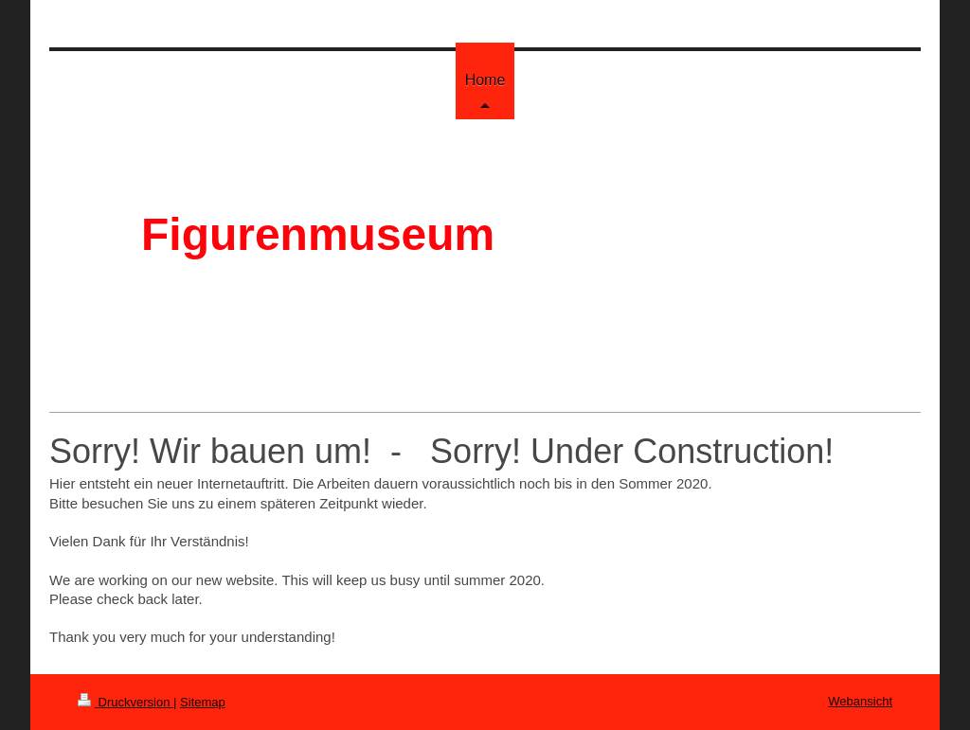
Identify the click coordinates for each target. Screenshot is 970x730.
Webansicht (860, 701)
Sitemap (202, 702)
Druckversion (125, 702)
